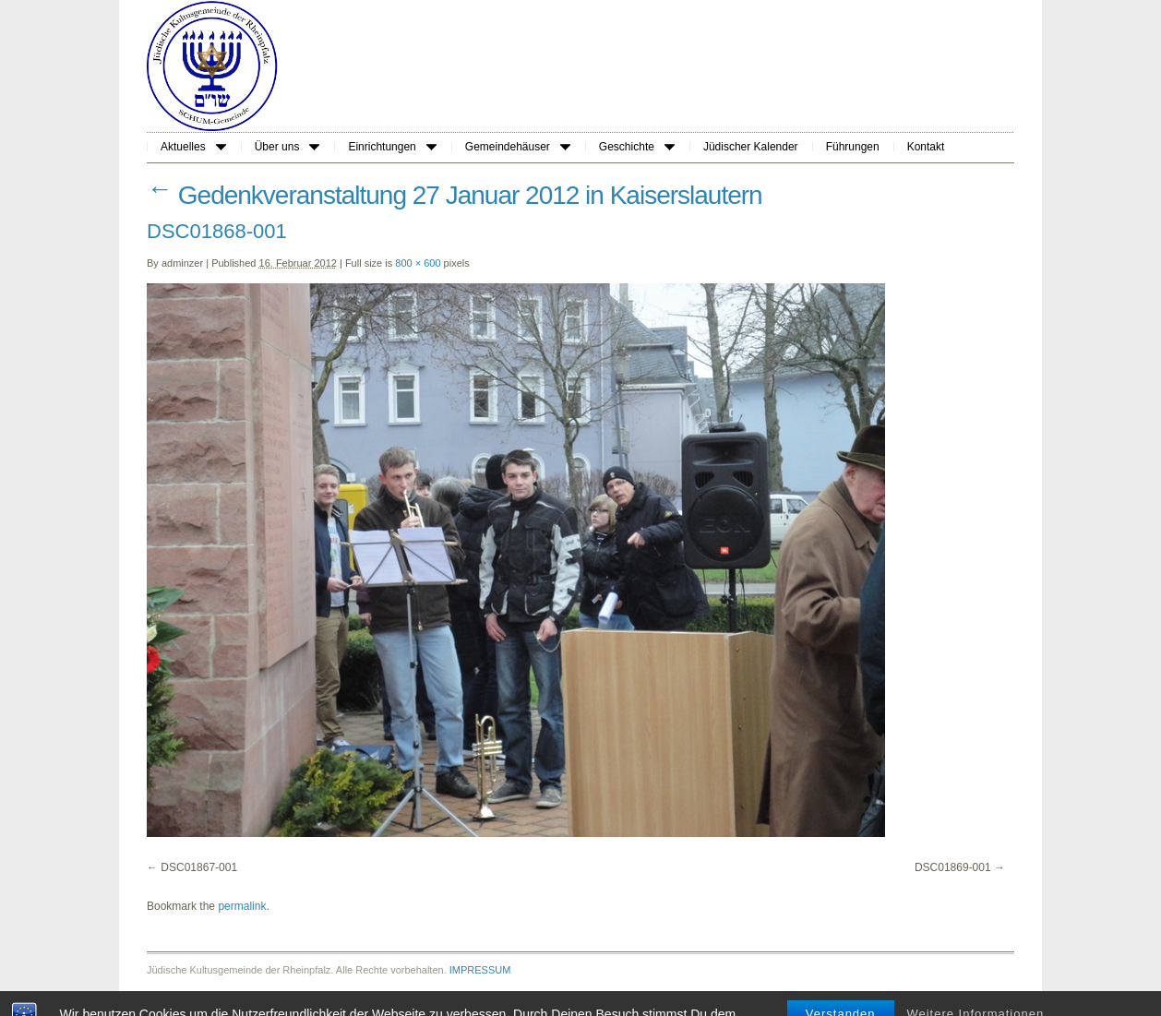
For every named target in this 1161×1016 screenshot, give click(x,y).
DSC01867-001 (199, 867)
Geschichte (637, 146)
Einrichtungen (392, 146)
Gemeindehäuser (517, 146)
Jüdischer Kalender (750, 146)
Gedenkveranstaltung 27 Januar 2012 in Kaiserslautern (454, 195)
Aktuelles (193, 146)
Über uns (287, 146)
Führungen (853, 146)
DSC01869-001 (953, 867)
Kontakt (926, 146)
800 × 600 (417, 263)
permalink (242, 906)
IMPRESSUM (480, 969)
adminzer (182, 263)
